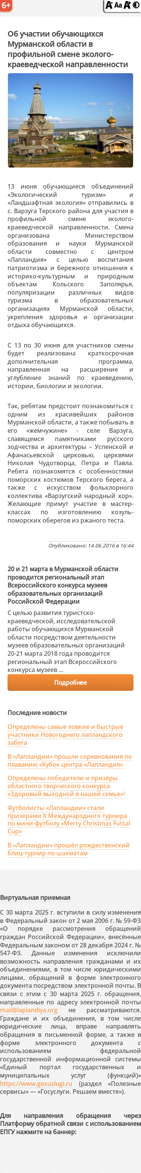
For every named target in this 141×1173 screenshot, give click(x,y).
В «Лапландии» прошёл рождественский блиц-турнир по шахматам (69, 849)
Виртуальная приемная (35, 897)
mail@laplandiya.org (29, 1010)
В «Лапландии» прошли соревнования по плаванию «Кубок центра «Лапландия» (70, 760)
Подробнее (70, 682)
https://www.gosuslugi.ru (36, 1083)
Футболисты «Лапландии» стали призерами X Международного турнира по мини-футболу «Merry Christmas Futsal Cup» (69, 819)
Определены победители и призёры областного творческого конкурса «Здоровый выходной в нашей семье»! (66, 786)
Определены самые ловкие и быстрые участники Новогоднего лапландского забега (65, 735)
